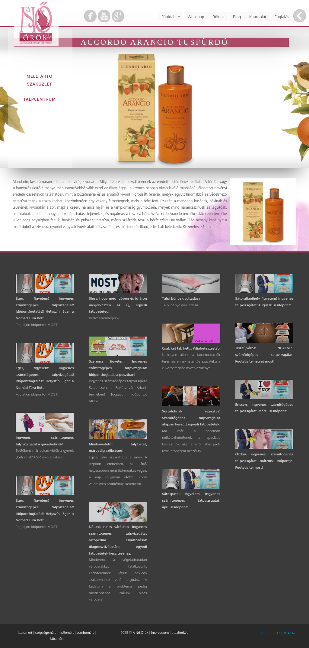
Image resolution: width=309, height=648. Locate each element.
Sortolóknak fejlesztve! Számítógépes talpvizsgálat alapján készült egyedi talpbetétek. (191, 418)
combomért (85, 632)
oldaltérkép (180, 632)
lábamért (57, 639)
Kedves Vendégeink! (105, 318)
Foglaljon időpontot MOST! (37, 324)
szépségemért (45, 632)
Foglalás (282, 16)
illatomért (25, 632)
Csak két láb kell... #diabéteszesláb (191, 348)
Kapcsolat (257, 16)
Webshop (196, 16)
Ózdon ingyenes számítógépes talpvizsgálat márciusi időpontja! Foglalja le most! (264, 461)
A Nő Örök (140, 632)
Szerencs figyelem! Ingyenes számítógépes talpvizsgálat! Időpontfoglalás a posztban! (118, 368)
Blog (237, 16)
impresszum (160, 632)
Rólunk (218, 16)
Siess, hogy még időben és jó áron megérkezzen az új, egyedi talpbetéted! (118, 305)
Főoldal (168, 16)
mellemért (66, 632)
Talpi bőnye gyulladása (181, 298)
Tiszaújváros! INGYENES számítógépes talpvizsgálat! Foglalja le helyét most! (264, 354)
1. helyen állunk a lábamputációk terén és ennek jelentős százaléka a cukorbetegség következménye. (191, 361)
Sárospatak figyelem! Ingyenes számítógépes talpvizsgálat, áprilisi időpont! (191, 500)
